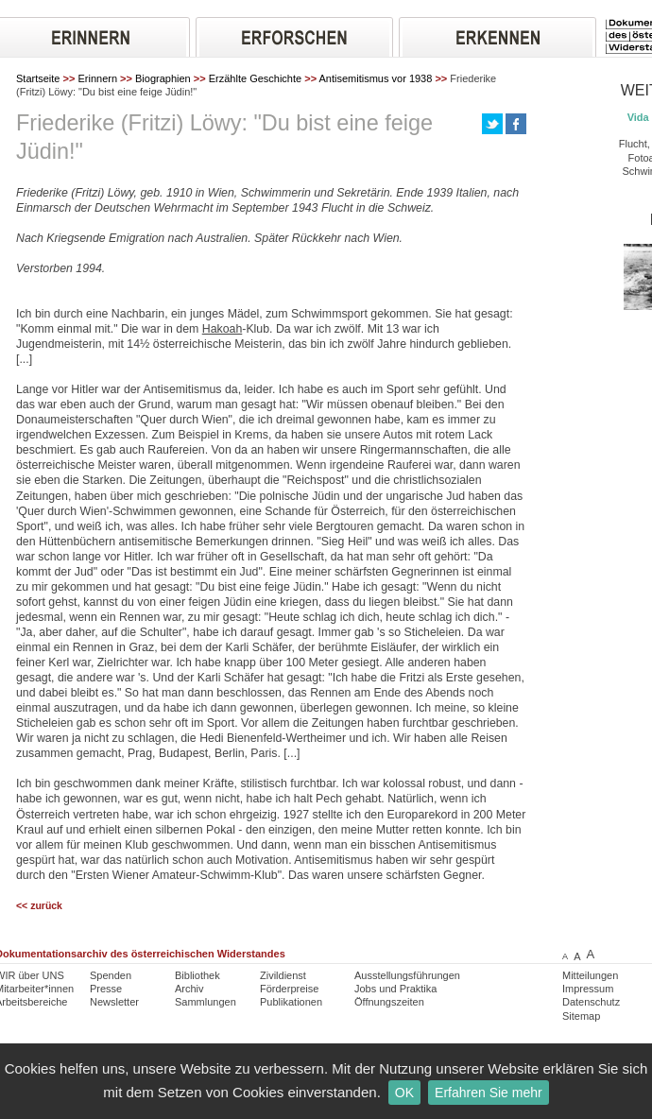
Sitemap (581, 1016)
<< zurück (39, 906)
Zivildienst (283, 975)
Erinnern (97, 78)
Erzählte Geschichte (255, 78)
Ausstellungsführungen (407, 975)
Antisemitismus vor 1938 (376, 78)
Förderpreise (289, 988)
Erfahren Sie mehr (488, 1092)
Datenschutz (591, 1001)
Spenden (110, 975)
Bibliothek (197, 975)
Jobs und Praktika (395, 988)
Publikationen (291, 1001)
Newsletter (114, 1001)
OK (404, 1092)
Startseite (38, 78)
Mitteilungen (590, 975)
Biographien (163, 78)
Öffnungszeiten (389, 1001)
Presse (106, 988)
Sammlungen (205, 1001)
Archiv (189, 988)
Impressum (587, 988)
